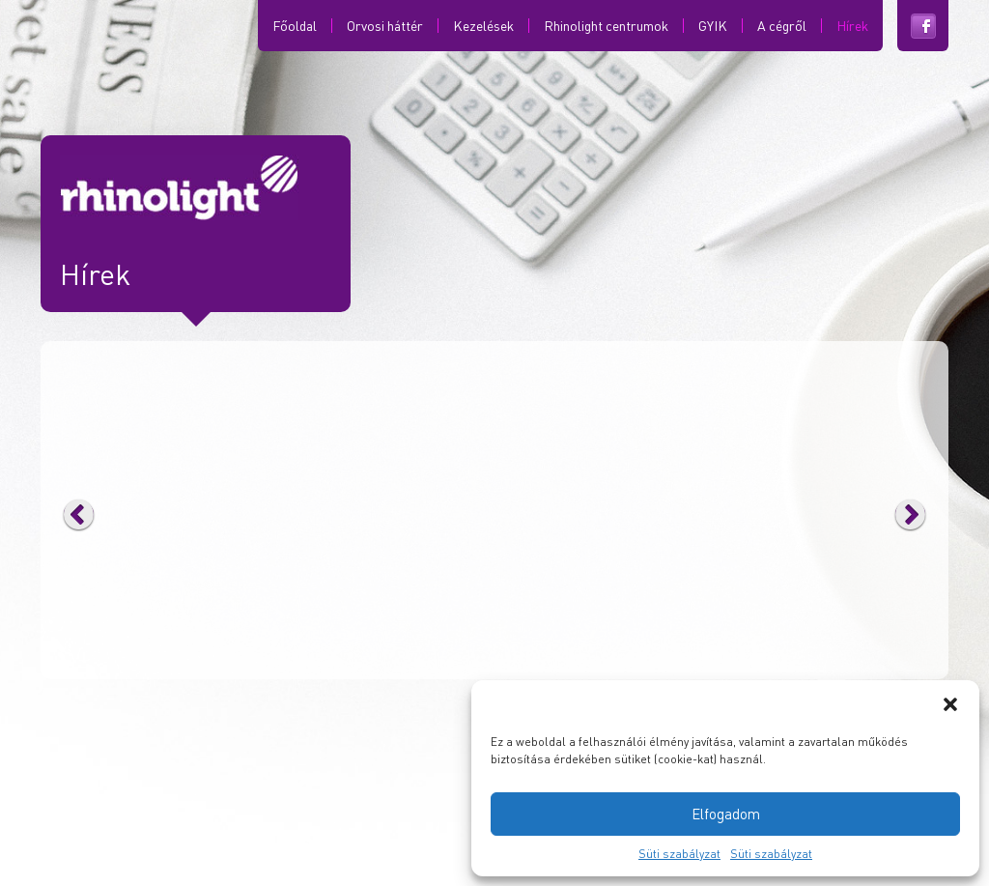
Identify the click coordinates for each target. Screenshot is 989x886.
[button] (950, 704)
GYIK (712, 25)
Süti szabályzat (679, 853)
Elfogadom (726, 813)
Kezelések (483, 25)
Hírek (852, 25)
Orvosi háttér (385, 25)
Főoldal (294, 25)
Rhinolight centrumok (606, 25)
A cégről (781, 25)
